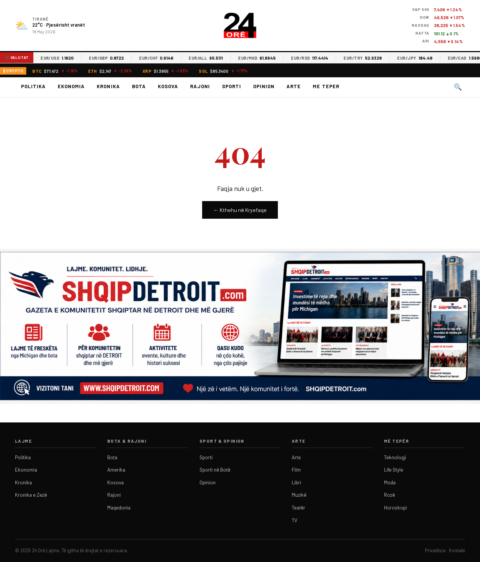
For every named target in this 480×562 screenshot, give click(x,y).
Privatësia (435, 550)
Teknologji (395, 457)
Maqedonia (118, 508)
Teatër (298, 508)
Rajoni (200, 86)
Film (296, 470)
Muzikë (299, 495)
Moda (390, 482)
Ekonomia (71, 86)
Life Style (393, 470)
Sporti (231, 86)
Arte (293, 86)
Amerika (116, 470)
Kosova (168, 86)
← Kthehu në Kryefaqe (240, 210)
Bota (139, 86)
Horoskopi (395, 508)
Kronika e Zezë (31, 495)
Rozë (389, 495)
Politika (33, 86)
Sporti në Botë (215, 470)
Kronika (108, 86)
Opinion (263, 86)
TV (294, 520)
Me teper (326, 86)
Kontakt (457, 550)
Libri (296, 482)
